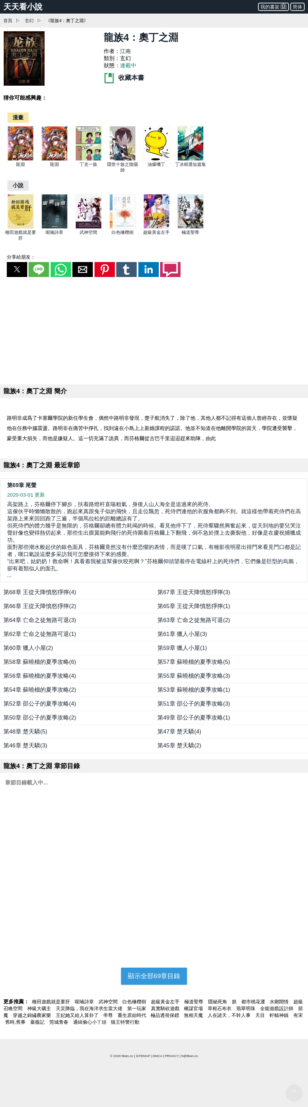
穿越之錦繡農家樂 (32, 1015)
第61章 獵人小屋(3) (182, 634)
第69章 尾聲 (21, 485)
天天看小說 (22, 6)
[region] (154, 329)
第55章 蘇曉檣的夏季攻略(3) (193, 676)
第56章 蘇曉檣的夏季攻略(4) (39, 676)
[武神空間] (88, 227)
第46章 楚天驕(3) (25, 745)
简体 (297, 7)
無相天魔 (194, 1015)
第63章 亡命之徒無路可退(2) (193, 620)
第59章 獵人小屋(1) (182, 648)
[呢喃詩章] (54, 227)
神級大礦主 (39, 1008)
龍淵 (20, 164)
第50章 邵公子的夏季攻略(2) (39, 717)
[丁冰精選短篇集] (190, 159)
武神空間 (88, 232)
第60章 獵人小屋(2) (28, 648)
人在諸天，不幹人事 (230, 1015)
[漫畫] (18, 117)
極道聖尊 (190, 232)
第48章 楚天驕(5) (25, 731)
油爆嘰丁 (156, 164)
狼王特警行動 (125, 1022)
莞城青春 (59, 1022)
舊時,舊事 (16, 1022)
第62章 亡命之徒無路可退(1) (39, 634)
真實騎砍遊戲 (166, 1008)
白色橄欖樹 (123, 232)
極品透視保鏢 (166, 1015)
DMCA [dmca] (157, 1056)
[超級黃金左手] (156, 227)
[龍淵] (20, 159)
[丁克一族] (88, 159)
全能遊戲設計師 (277, 1008)
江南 (125, 51)
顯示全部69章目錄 (154, 976)
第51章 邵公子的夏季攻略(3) (193, 703)
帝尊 (108, 1015)
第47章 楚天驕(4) (179, 731)
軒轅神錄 (280, 1015)
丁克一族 (88, 164)
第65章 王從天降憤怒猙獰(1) (193, 606)
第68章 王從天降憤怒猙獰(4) (39, 592)
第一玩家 (137, 1008)
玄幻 (29, 20)
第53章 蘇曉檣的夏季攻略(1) (193, 690)
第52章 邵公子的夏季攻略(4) (39, 703)
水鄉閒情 (280, 1001)
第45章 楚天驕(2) (179, 745)
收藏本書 (124, 77)
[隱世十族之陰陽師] (122, 159)
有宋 (298, 1015)
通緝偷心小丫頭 (90, 1022)
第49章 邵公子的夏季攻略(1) (193, 717)
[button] (17, 269)
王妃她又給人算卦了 (78, 1015)
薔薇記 (38, 1022)
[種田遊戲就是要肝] (20, 227)
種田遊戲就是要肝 (51, 1001)
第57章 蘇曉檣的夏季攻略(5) (193, 662)
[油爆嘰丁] (156, 159)
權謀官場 (194, 1008)
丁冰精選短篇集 (190, 164)
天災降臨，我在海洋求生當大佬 (90, 1008)
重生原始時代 (133, 1015)
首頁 (7, 20)
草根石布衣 (220, 1008)
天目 (260, 1015)
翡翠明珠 (246, 1008)
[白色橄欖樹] (122, 227)
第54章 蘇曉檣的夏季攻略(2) (39, 690)
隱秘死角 (218, 1001)
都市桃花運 (254, 1001)
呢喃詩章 (54, 232)
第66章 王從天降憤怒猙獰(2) (39, 606)
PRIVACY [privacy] (171, 1056)
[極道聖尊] (190, 227)
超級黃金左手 (156, 232)
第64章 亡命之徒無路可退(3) (39, 620)
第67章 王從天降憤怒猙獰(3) (193, 592)
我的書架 (273, 6)
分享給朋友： (21, 257)
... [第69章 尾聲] (154, 539)
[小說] (18, 185)
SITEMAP (143, 1056)
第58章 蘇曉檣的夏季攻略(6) (39, 662)
